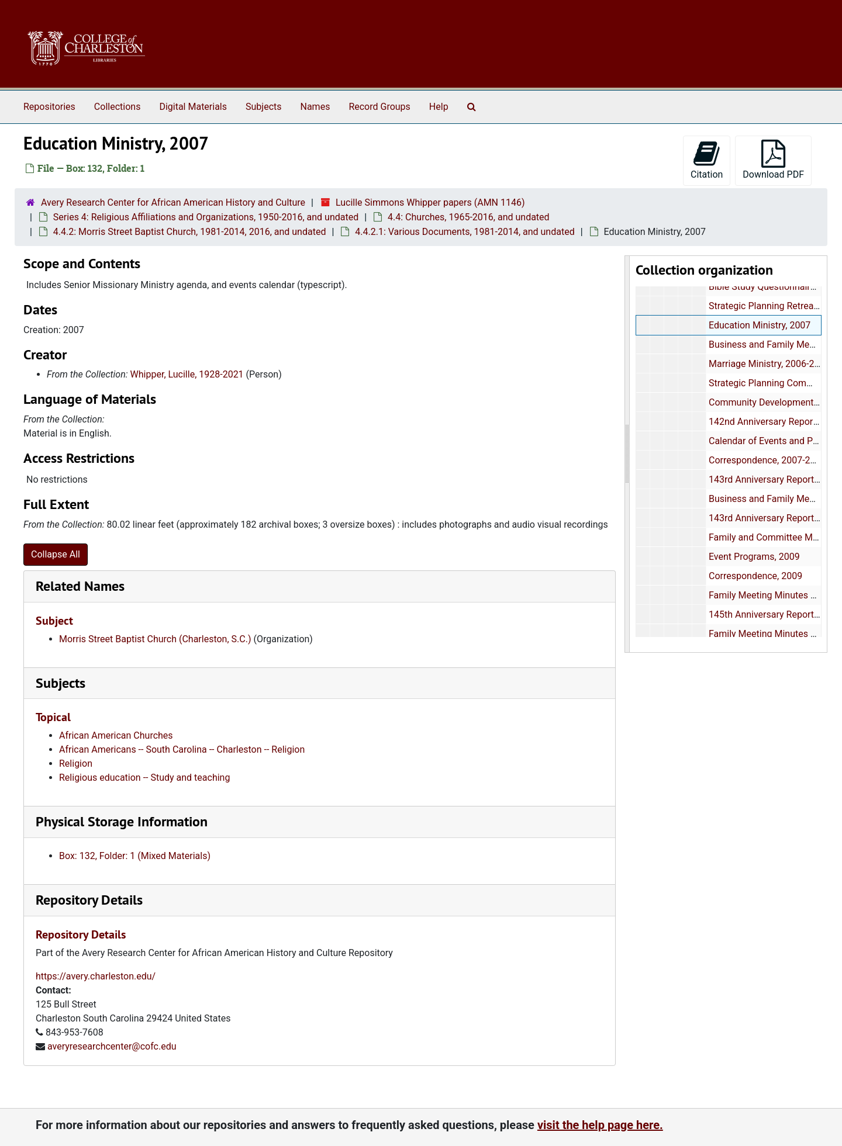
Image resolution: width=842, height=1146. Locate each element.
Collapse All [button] (55, 554)
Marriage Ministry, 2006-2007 (768, 363)
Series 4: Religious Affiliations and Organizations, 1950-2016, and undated (205, 217)
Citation (707, 160)
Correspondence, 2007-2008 (767, 460)
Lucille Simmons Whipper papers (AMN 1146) (430, 202)
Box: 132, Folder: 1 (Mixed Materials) (134, 855)
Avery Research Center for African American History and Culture (173, 202)
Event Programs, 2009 (753, 556)
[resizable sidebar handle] (627, 454)
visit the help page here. (600, 1125)
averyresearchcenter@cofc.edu (112, 1046)
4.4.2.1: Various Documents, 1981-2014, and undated (464, 231)
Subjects (263, 106)
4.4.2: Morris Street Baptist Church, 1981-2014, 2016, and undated (189, 231)
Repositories (49, 106)
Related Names (80, 586)
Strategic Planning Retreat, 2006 (774, 305)
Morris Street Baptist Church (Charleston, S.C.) (155, 639)
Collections (117, 106)
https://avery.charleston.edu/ (96, 976)
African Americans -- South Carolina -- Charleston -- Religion (182, 749)
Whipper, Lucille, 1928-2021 (187, 374)
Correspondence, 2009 (755, 575)
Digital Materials (193, 106)
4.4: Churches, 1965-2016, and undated (469, 217)
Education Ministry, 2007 (759, 325)
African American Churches (116, 735)
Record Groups (379, 106)
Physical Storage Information (122, 821)
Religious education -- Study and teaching (144, 777)
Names (315, 106)
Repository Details (89, 900)
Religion (75, 763)
